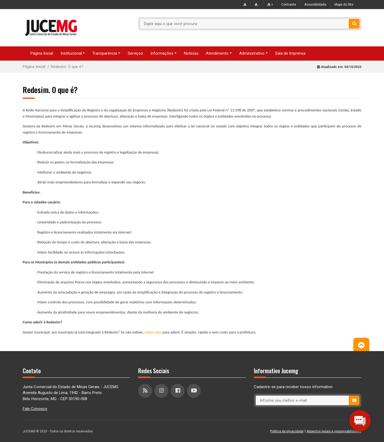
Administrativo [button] (252, 53)
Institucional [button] (71, 53)
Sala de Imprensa (290, 53)
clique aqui (153, 332)
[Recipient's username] (244, 24)
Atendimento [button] (217, 53)
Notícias (191, 53)
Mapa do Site (343, 4)
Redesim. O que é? (67, 66)
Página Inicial (41, 53)
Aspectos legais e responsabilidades (334, 431)
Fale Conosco (35, 408)
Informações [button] (161, 53)
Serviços (135, 53)
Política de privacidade (286, 431)
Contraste (288, 4)
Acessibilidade (315, 4)
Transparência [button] (104, 53)
